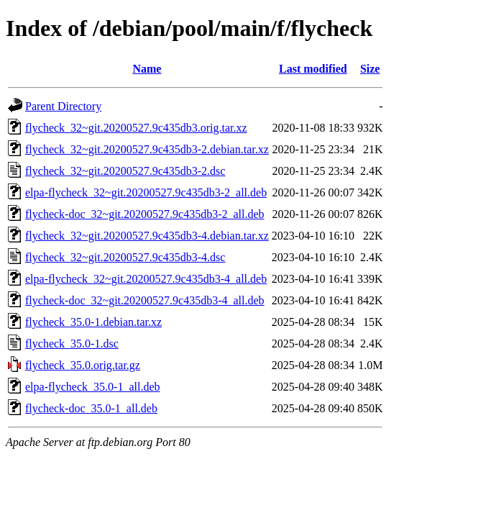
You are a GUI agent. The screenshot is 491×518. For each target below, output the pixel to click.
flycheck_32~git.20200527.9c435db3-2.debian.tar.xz (147, 149)
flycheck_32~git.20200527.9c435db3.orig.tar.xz (136, 128)
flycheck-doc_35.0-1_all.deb (91, 408)
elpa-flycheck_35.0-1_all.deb (92, 387)
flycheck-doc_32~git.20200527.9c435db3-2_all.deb (145, 214)
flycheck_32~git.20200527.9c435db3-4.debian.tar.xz (147, 236)
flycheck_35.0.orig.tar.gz (82, 365)
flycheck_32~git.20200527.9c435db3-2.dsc (125, 171)
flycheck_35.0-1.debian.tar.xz (93, 322)
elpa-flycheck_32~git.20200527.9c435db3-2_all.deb (146, 192)
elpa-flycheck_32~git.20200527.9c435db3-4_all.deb (146, 279)
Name (146, 69)
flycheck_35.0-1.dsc (72, 343)
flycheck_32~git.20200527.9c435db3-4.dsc (125, 257)
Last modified (313, 69)
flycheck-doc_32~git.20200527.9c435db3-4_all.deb (145, 300)
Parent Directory (63, 106)
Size (370, 69)
